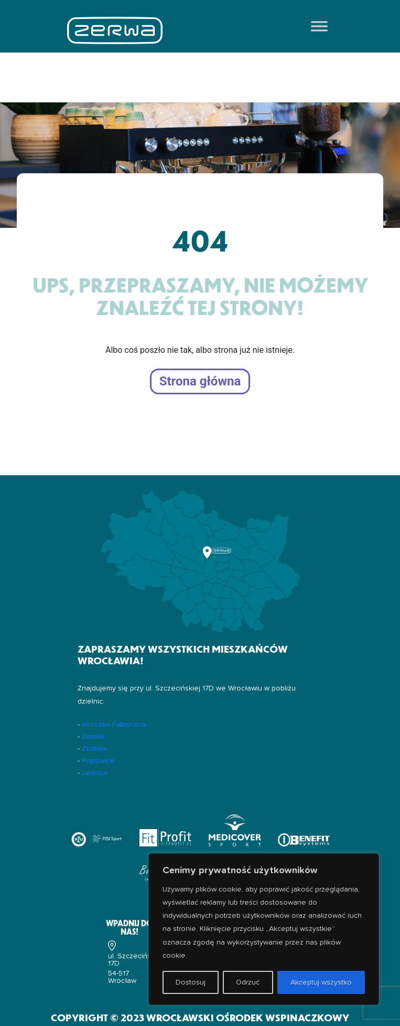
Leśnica (94, 773)
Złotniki (94, 748)
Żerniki (93, 736)
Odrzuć (248, 982)
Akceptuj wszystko (321, 982)
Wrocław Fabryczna (114, 724)
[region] (263, 929)
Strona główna (200, 381)
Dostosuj (191, 982)
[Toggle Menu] (319, 26)
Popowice (98, 761)
